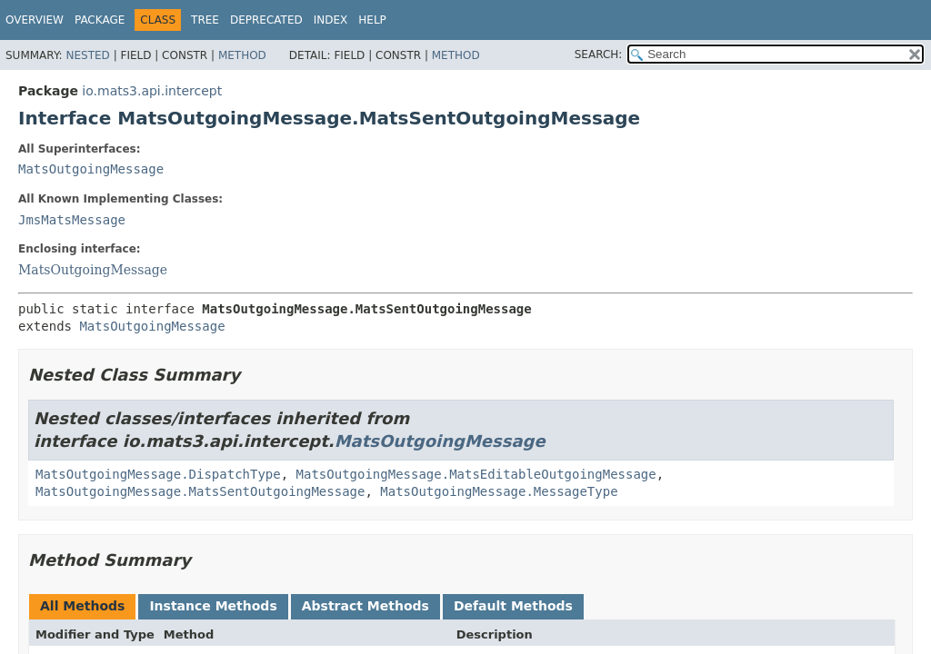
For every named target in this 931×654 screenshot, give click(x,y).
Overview (34, 20)
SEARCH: (599, 54)
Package (100, 20)
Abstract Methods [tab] (365, 606)
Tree (205, 20)
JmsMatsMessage (71, 220)
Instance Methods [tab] (212, 606)
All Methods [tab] (82, 606)
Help (372, 20)
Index (331, 20)
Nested (87, 55)
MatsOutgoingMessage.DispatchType (158, 474)
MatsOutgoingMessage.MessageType (498, 491)
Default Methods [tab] (513, 606)
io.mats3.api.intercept (152, 91)
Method (242, 55)
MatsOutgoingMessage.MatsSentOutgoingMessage (200, 491)
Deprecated (266, 20)
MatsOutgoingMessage (91, 169)
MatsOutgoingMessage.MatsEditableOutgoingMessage (476, 474)
